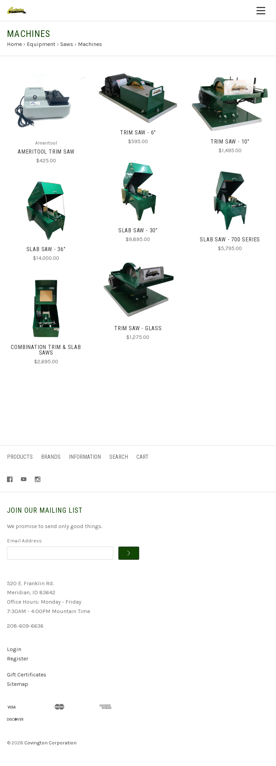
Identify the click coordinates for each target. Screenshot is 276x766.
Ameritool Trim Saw (46, 151)
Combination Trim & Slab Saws (46, 350)
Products (20, 457)
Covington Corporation (50, 743)
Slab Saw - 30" (138, 230)
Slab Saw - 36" (46, 249)
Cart (142, 457)
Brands (51, 457)
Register (17, 658)
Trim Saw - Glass (138, 328)
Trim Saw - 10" (230, 141)
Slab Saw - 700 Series (230, 239)
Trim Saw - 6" (138, 132)
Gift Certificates (26, 674)
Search (118, 457)
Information (85, 457)
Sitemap (17, 684)
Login (14, 649)
